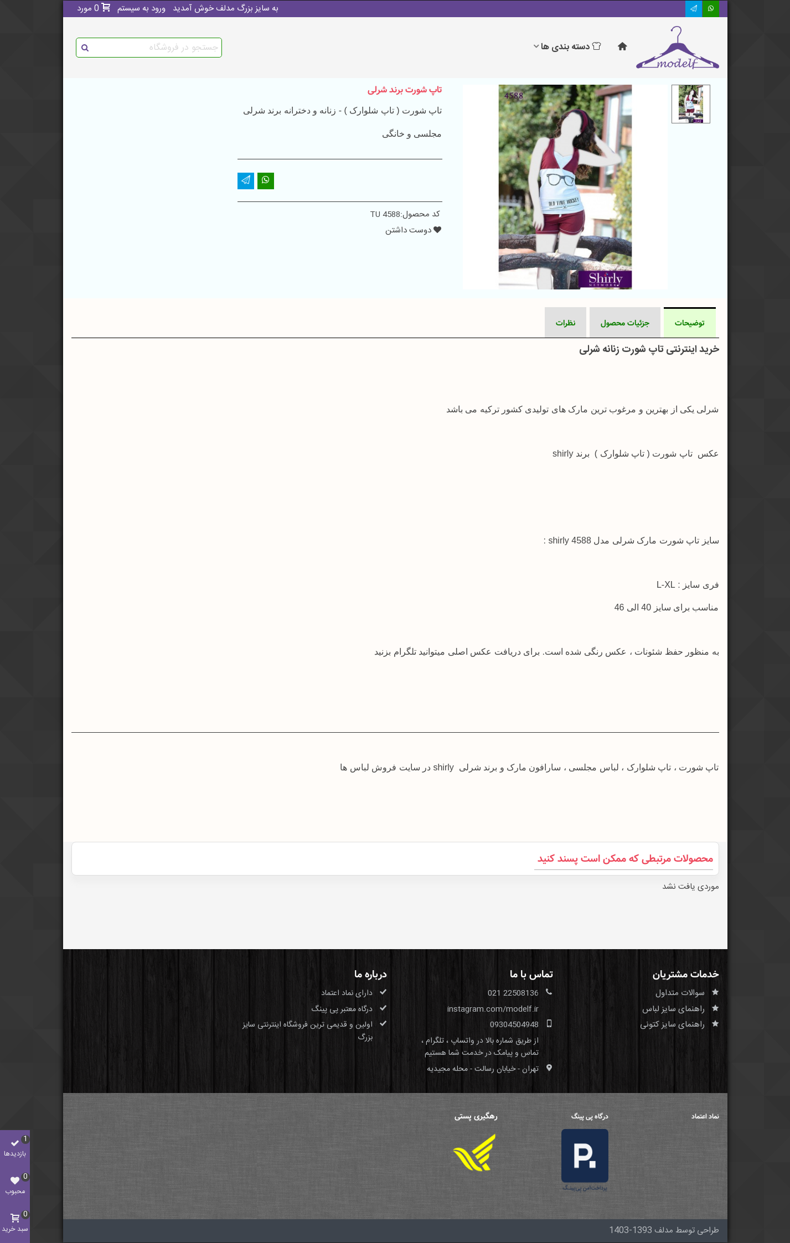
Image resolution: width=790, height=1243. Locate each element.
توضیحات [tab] (690, 323)
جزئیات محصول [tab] (625, 323)
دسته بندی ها (571, 47)
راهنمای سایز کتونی (672, 1025)
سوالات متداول (680, 993)
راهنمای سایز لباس (673, 1009)
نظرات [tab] (565, 323)
